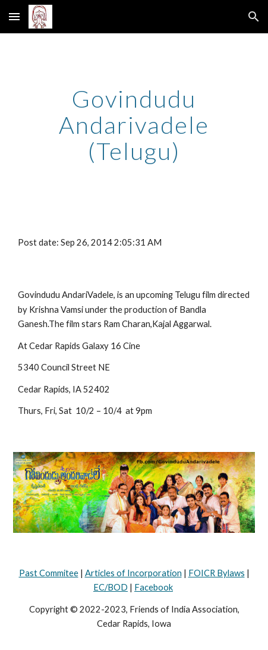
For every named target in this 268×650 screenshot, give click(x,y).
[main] (134, 125)
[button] (14, 16)
